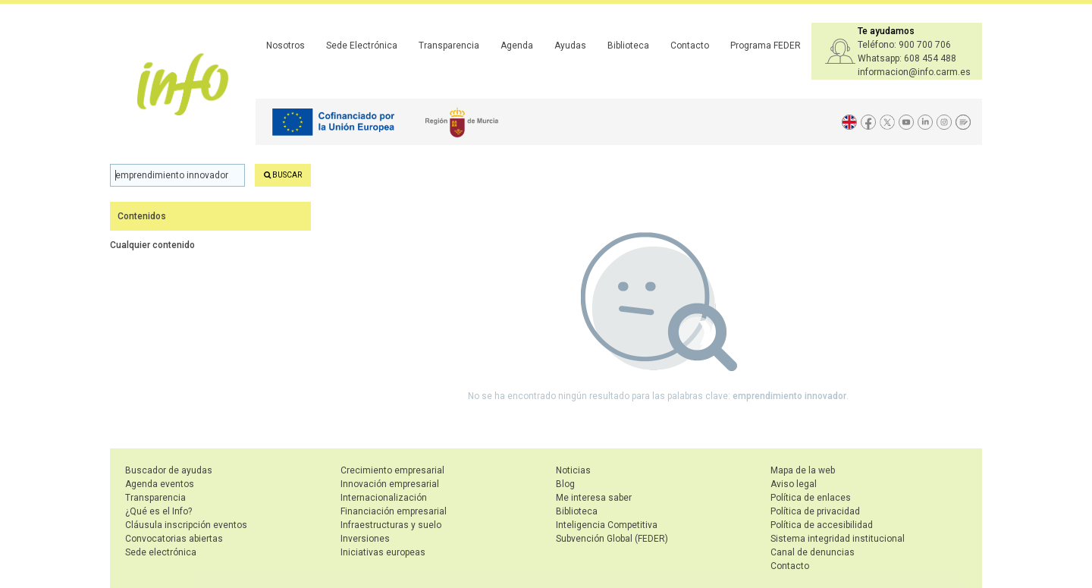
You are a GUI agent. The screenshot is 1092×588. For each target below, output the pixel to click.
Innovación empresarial (389, 484)
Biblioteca (628, 45)
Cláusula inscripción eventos (186, 525)
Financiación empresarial (393, 511)
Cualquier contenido (152, 245)
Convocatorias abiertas (174, 538)
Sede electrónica (160, 552)
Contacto (689, 45)
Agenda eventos (159, 484)
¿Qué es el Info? (158, 511)
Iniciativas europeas (382, 552)
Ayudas (570, 45)
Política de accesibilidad (821, 525)
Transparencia (449, 45)
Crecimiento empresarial (392, 470)
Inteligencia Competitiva (606, 525)
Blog (565, 484)
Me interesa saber (594, 497)
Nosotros (285, 45)
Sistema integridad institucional (837, 538)
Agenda (516, 45)
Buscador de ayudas (168, 470)
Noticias (573, 470)
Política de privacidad (815, 511)
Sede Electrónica (361, 45)
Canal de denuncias (812, 552)
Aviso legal (793, 484)
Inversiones (365, 538)
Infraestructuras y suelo (390, 525)
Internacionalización (383, 497)
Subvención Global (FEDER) (612, 538)
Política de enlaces (810, 497)
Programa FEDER (765, 45)
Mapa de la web (802, 470)
